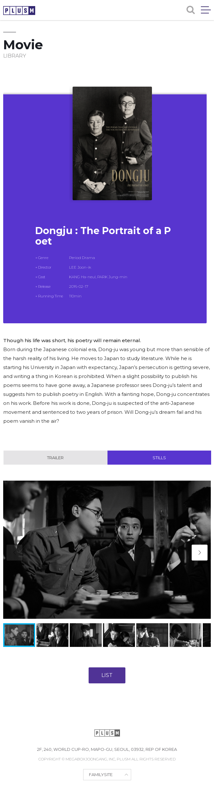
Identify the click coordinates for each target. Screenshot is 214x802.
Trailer (55, 457)
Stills (159, 457)
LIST (107, 675)
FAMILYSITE (101, 774)
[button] (200, 553)
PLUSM (19, 11)
